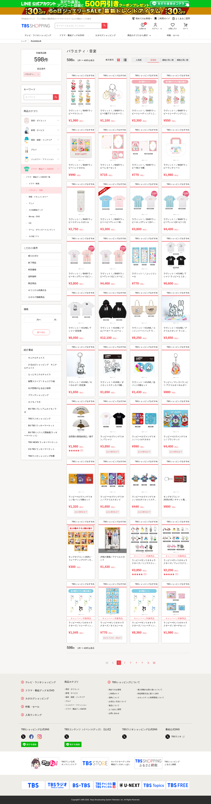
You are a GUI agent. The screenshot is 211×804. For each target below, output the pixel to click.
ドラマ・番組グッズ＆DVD (71, 35)
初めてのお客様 (115, 690)
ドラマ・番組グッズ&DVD (41, 169)
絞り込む (41, 332)
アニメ (31, 203)
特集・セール (173, 35)
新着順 (153, 60)
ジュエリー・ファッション (41, 159)
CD (30, 223)
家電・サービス (41, 130)
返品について (114, 705)
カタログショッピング (105, 35)
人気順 (139, 60)
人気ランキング (33, 715)
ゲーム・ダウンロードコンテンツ (42, 230)
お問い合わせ (114, 713)
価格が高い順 (182, 60)
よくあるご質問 (181, 18)
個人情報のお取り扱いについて (150, 690)
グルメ (41, 149)
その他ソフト (34, 236)
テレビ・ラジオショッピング (38, 35)
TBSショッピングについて (126, 682)
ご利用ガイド (162, 18)
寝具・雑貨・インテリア (41, 140)
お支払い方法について (117, 701)
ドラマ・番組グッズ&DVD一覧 (38, 177)
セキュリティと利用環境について (151, 698)
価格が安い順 (168, 60)
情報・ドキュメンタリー (38, 197)
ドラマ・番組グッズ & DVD (39, 690)
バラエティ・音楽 (36, 190)
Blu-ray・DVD (34, 217)
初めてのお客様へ (142, 18)
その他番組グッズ (36, 210)
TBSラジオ (173, 736)
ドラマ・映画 (34, 184)
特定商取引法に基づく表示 (148, 694)
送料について (114, 698)
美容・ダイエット (41, 120)
